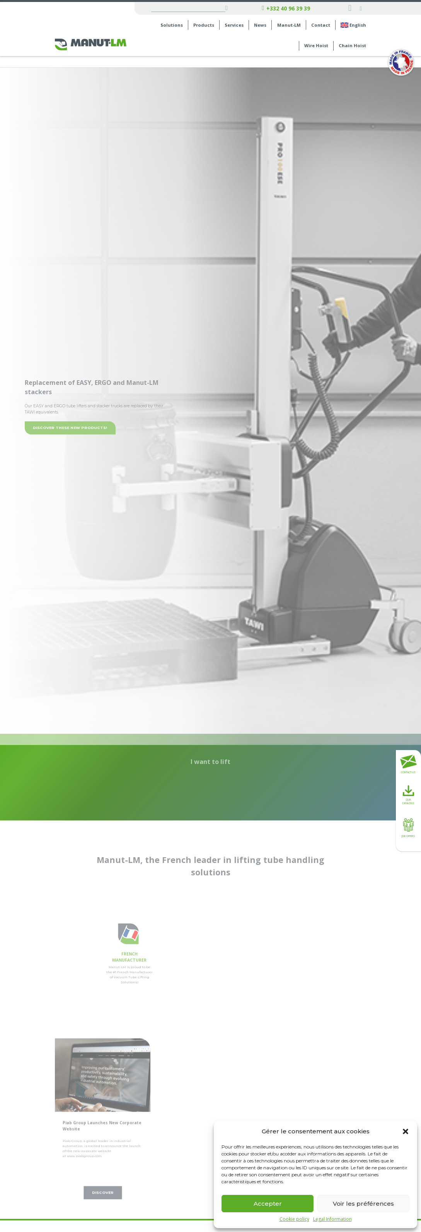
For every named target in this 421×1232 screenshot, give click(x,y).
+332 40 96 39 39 (286, 8)
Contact (320, 25)
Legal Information (332, 1219)
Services (234, 25)
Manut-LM (289, 25)
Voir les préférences (363, 1203)
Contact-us (408, 764)
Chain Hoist (352, 45)
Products (203, 25)
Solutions (171, 25)
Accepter (268, 1203)
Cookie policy (294, 1219)
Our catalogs (408, 795)
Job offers (408, 827)
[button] (405, 1131)
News (260, 25)
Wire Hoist (316, 45)
